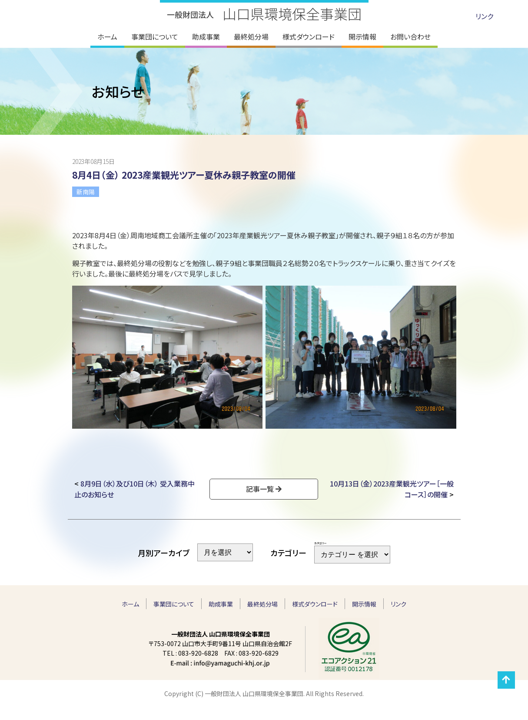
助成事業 (221, 604)
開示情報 (364, 604)
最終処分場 (262, 604)
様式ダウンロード (315, 604)
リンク (484, 16)
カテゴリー (320, 543)
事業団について (173, 604)
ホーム (130, 604)
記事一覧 (260, 488)
